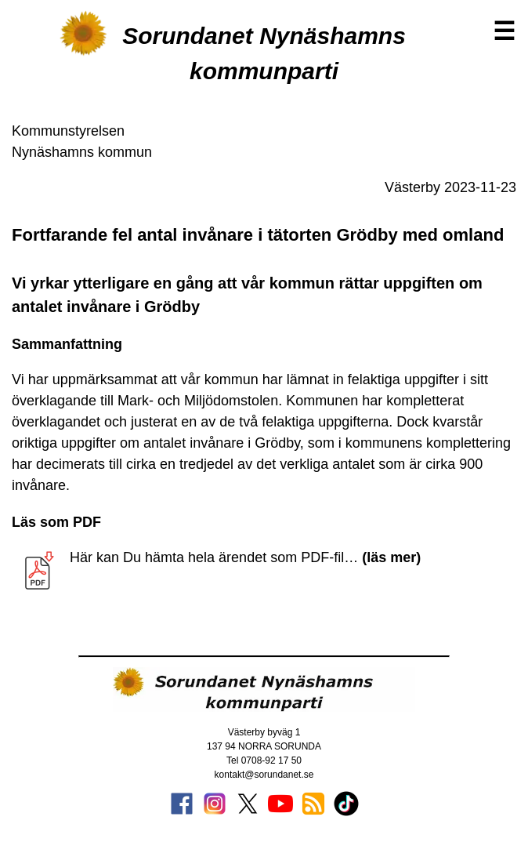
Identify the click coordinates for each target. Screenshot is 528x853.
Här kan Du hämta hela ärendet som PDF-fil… (245, 557)
